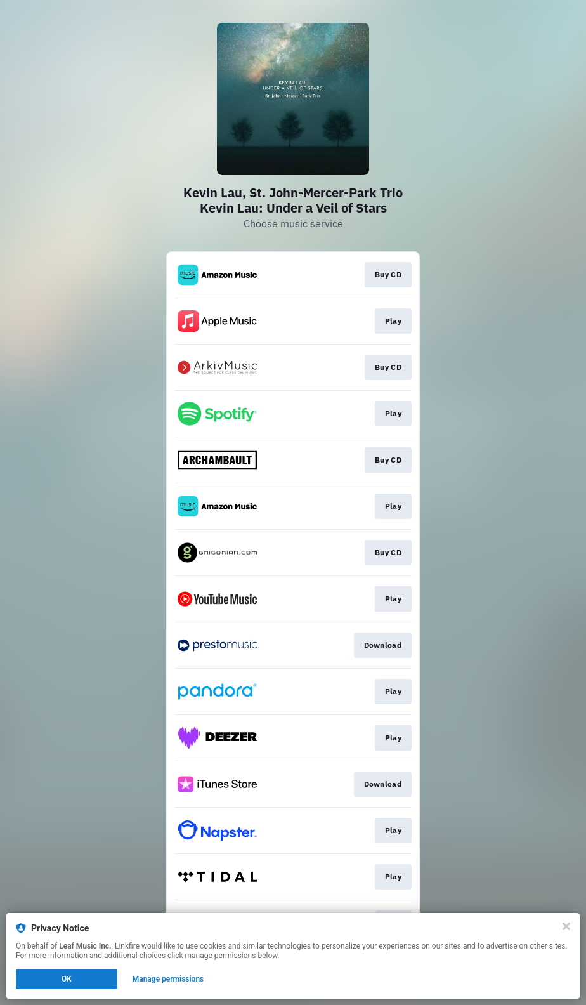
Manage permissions (168, 979)
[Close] (566, 926)
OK (67, 979)
